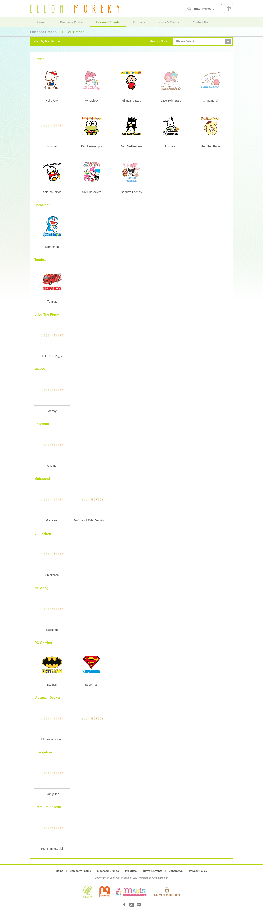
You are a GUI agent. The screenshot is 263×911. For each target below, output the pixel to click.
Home (41, 22)
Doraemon (52, 246)
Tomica (52, 301)
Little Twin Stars (171, 100)
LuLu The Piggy (52, 356)
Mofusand (52, 520)
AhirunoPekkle (52, 192)
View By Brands (44, 41)
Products (139, 22)
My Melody (92, 100)
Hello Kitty (51, 100)
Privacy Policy (198, 870)
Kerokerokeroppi (91, 146)
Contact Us (200, 22)
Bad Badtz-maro (131, 146)
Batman (52, 684)
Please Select (185, 41)
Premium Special (52, 848)
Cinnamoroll (210, 100)
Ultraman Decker (52, 739)
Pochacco (171, 146)
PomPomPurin (210, 146)
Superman (91, 684)
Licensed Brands (107, 22)
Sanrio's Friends (131, 192)
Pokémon (52, 465)
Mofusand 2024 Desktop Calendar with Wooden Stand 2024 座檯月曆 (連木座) (91, 520)
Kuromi (52, 146)
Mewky (52, 411)
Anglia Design (160, 877)
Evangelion (52, 794)
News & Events (169, 22)
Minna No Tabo (131, 100)
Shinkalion (52, 575)
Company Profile (71, 22)
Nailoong (52, 629)
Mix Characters (91, 192)
